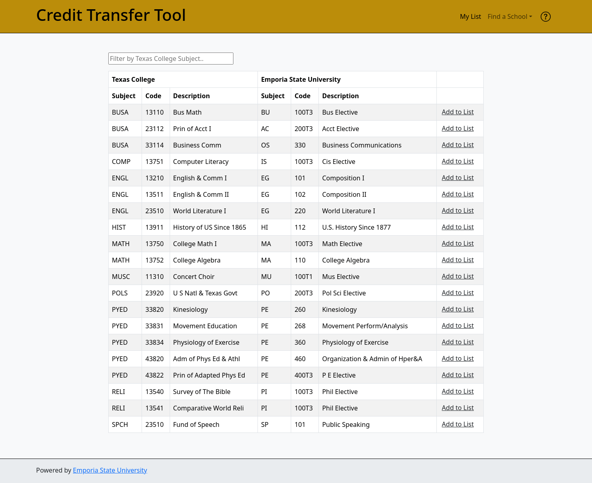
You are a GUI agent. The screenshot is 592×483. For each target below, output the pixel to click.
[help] (545, 16)
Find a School (507, 16)
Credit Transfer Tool (111, 14)
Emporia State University (110, 470)
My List (470, 16)
